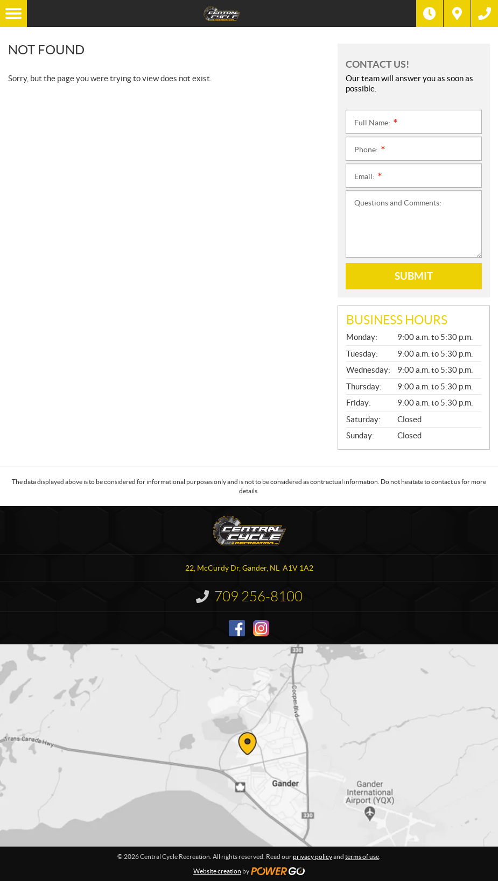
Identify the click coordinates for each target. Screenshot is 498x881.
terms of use (362, 856)
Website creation (217, 871)
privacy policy (312, 856)
